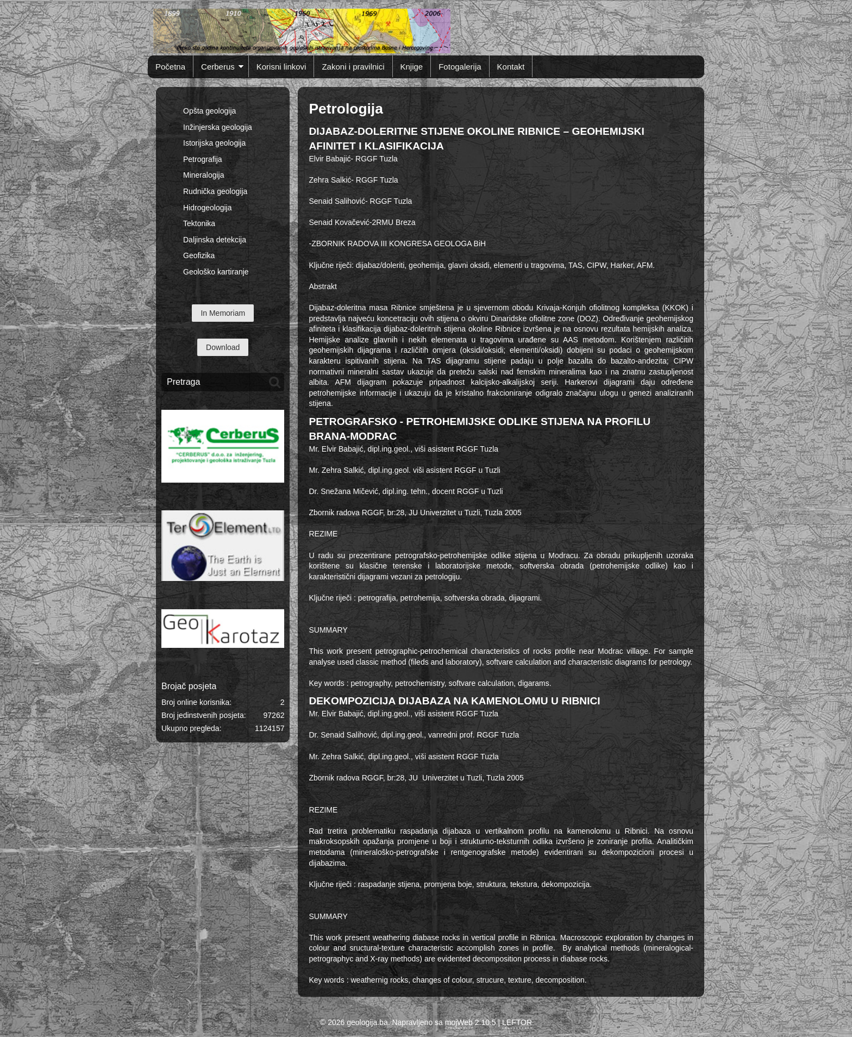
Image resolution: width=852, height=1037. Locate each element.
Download (223, 347)
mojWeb (459, 1022)
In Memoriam (223, 313)
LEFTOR (517, 1022)
